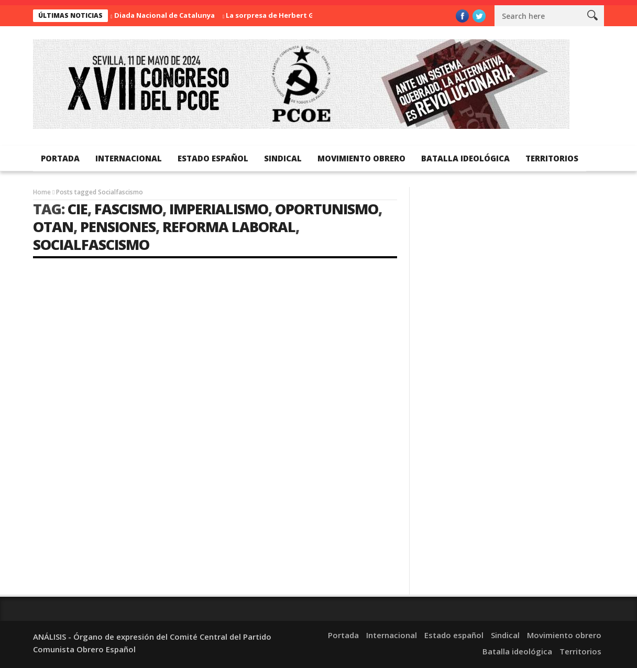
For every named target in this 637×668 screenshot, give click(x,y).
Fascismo (128, 208)
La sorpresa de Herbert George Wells (290, 15)
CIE (77, 208)
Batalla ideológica (465, 158)
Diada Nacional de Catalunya (164, 15)
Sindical (283, 158)
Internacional (128, 158)
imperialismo (218, 208)
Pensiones (118, 226)
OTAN (53, 226)
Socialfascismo (91, 244)
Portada (60, 158)
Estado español (213, 158)
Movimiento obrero (361, 158)
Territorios (551, 158)
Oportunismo (326, 208)
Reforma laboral (228, 226)
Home (42, 192)
